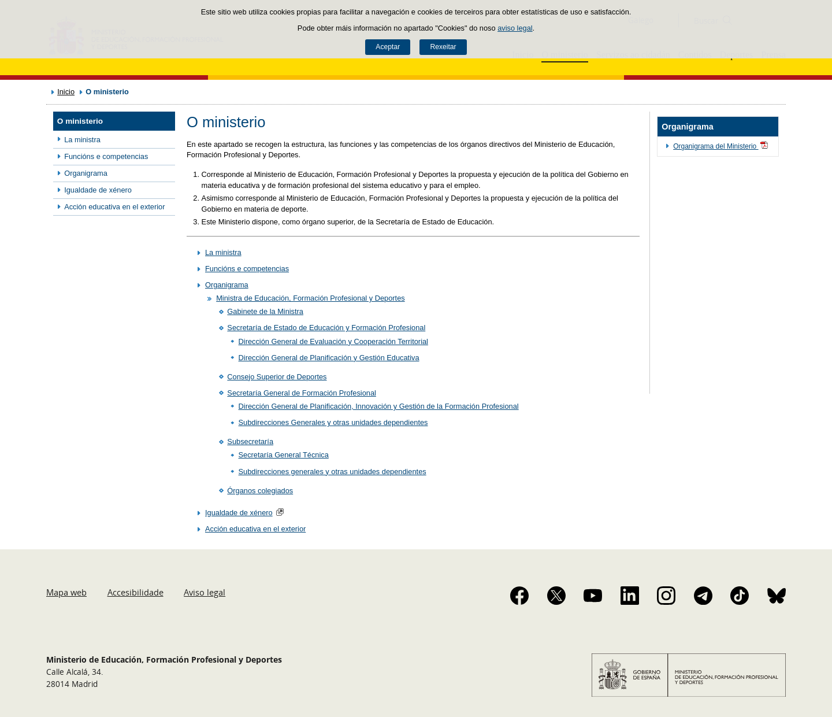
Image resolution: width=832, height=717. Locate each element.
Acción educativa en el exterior (114, 206)
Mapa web (66, 592)
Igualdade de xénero (98, 190)
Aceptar (388, 47)
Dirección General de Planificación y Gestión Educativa (329, 357)
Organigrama (85, 173)
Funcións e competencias (106, 156)
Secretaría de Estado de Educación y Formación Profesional (326, 327)
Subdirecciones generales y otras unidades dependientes (332, 471)
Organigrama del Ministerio (721, 146)
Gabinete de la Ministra (265, 311)
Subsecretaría (250, 441)
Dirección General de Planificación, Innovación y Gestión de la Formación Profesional (379, 406)
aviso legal (514, 28)
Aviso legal (204, 592)
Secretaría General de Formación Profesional (301, 393)
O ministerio (80, 121)
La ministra (82, 139)
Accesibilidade (135, 592)
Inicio (66, 91)
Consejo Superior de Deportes (276, 376)
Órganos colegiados (260, 490)
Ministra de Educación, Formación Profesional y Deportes (310, 298)
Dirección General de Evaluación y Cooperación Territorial (333, 341)
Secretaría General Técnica (284, 454)
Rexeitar (443, 47)
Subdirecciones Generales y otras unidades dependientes (333, 422)
